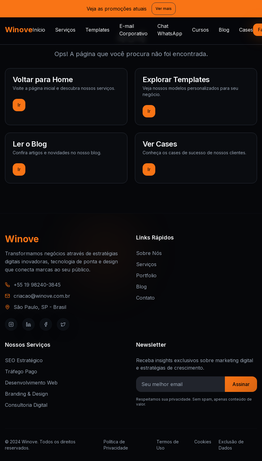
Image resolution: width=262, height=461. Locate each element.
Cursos (200, 30)
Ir (19, 105)
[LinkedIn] (28, 324)
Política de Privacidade (116, 444)
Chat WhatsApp (169, 30)
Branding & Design (26, 394)
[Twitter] (63, 324)
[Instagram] (11, 324)
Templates (97, 30)
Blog (224, 30)
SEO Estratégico (24, 360)
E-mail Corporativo (133, 30)
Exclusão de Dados (231, 444)
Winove (18, 29)
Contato (145, 298)
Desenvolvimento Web (31, 383)
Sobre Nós (149, 253)
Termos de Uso (168, 444)
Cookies (202, 441)
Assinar (241, 384)
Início (38, 30)
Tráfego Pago (21, 371)
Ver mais (164, 8)
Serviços (65, 30)
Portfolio (146, 275)
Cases (246, 30)
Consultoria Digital (26, 405)
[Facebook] (46, 324)
